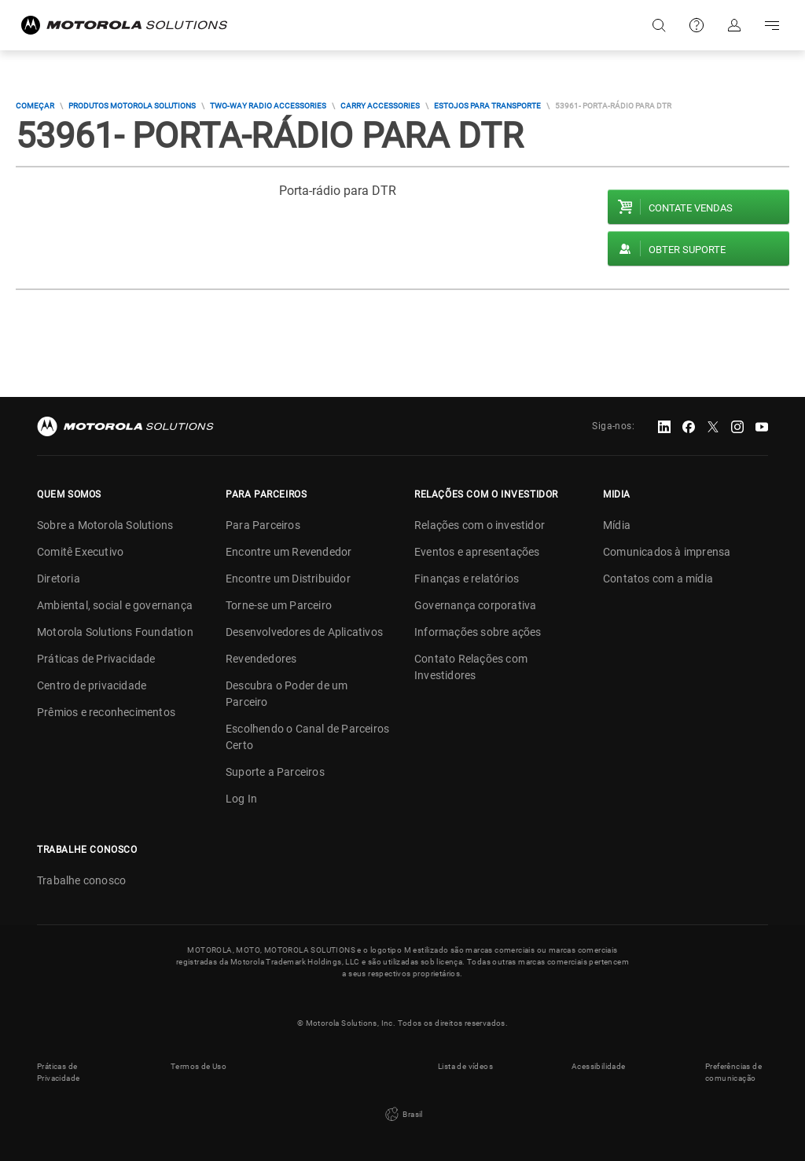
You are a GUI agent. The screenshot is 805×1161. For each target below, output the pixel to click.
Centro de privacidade (91, 685)
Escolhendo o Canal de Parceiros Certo (307, 736)
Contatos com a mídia (658, 578)
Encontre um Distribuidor (288, 578)
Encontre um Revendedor (288, 552)
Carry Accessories (380, 105)
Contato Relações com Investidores (470, 667)
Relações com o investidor (479, 525)
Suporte (696, 25)
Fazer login (734, 25)
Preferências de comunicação (733, 1072)
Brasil (402, 1114)
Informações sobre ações (478, 632)
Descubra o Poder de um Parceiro (286, 693)
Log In (241, 798)
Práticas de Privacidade (96, 658)
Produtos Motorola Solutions (132, 105)
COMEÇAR (35, 105)
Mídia (616, 525)
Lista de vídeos (465, 1066)
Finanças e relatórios (466, 578)
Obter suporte (687, 249)
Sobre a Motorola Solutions (105, 525)
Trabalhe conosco (81, 880)
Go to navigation (772, 25)
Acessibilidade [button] (599, 1066)
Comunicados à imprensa (666, 552)
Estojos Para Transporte (487, 105)
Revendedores (261, 658)
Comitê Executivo (80, 552)
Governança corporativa (475, 605)
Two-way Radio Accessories (268, 105)
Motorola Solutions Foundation (115, 632)
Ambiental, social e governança (115, 605)
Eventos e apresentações (477, 552)
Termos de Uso (198, 1066)
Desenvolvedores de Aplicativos (304, 632)
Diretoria (58, 578)
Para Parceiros (263, 525)
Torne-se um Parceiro (279, 605)
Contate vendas (691, 208)
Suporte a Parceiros (275, 772)
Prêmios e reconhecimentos (106, 712)
